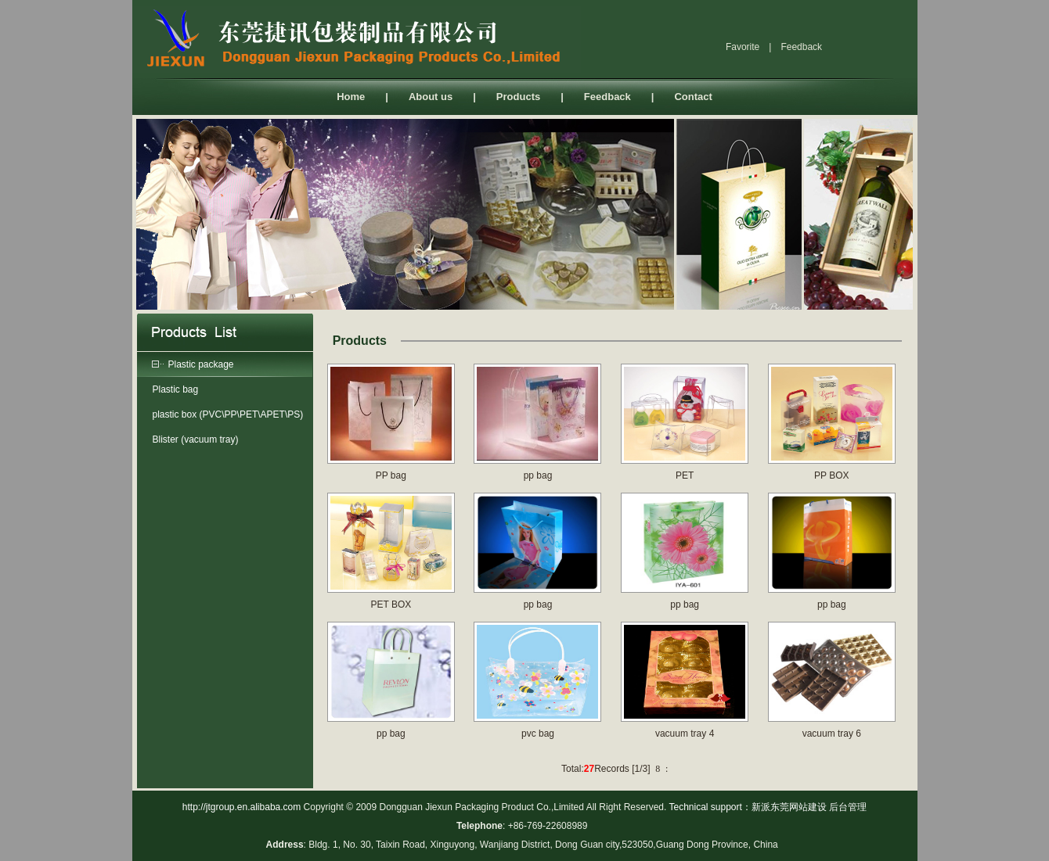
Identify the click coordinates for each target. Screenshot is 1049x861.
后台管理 (848, 807)
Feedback (607, 96)
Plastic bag (176, 389)
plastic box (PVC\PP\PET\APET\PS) (228, 414)
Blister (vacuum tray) (196, 439)
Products (518, 96)
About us (430, 96)
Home (351, 96)
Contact (693, 96)
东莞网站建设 (798, 807)
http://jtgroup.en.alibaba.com (241, 807)
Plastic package (201, 364)
